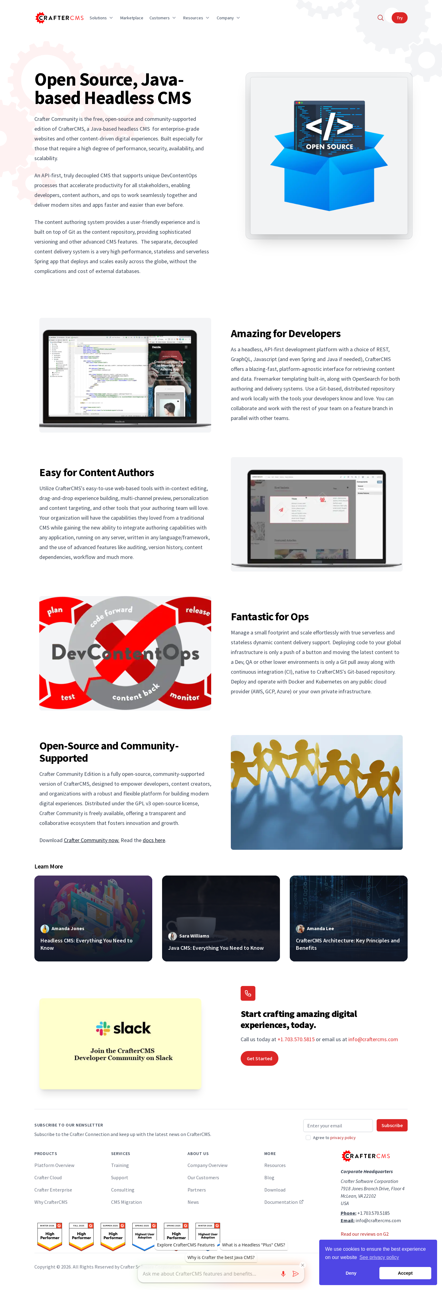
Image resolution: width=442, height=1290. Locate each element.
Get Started (259, 1058)
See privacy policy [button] (379, 1257)
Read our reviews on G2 (365, 1234)
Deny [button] (351, 1273)
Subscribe (392, 1125)
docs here (154, 840)
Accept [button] (405, 1273)
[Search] (380, 17)
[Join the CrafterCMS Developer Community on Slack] (120, 1043)
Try (400, 18)
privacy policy (343, 1137)
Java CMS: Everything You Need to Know (216, 947)
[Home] (58, 17)
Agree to (334, 1137)
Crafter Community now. (91, 840)
